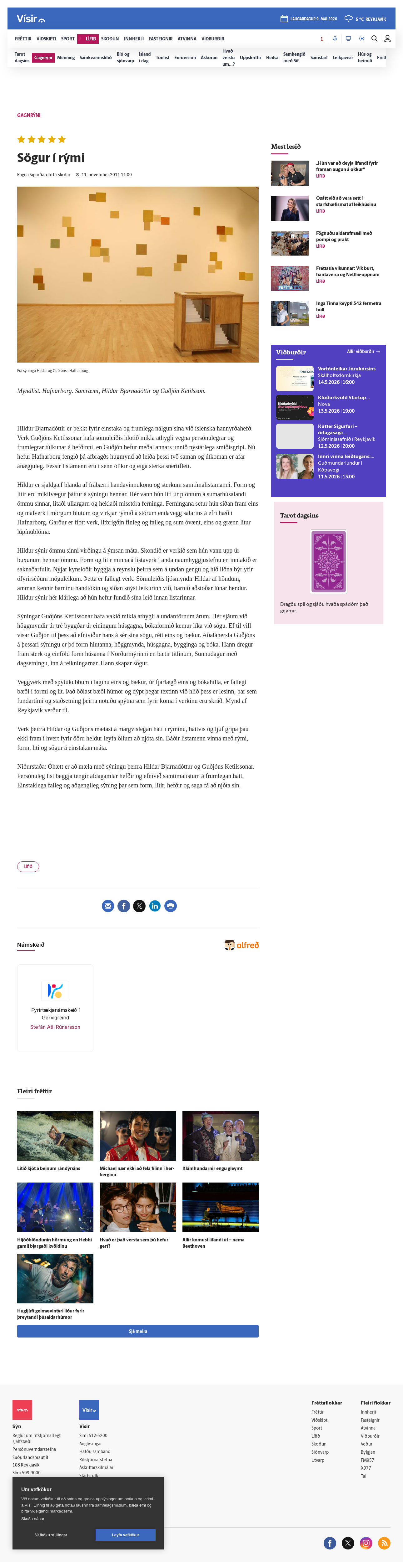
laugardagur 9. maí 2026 (314, 19)
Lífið (28, 866)
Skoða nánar (32, 1518)
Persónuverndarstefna (34, 1449)
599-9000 (31, 1473)
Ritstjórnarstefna (95, 1460)
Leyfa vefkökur (125, 1535)
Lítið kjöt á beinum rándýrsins (48, 1169)
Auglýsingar (90, 1444)
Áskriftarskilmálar (96, 1468)
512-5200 (98, 1436)
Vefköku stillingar (51, 1535)
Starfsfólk (88, 1476)
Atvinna (368, 1428)
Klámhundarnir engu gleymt (212, 1169)
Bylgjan (368, 1452)
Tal (363, 1476)
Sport (316, 1428)
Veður (366, 1444)
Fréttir (317, 1412)
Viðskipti (320, 1420)
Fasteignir (370, 1420)
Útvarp (317, 1460)
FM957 (367, 1460)
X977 (366, 1468)
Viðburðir (370, 1436)
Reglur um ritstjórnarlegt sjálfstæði (36, 1439)
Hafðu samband (94, 1452)
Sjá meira (138, 1331)
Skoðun (318, 1444)
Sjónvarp (320, 1452)
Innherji (368, 1412)
